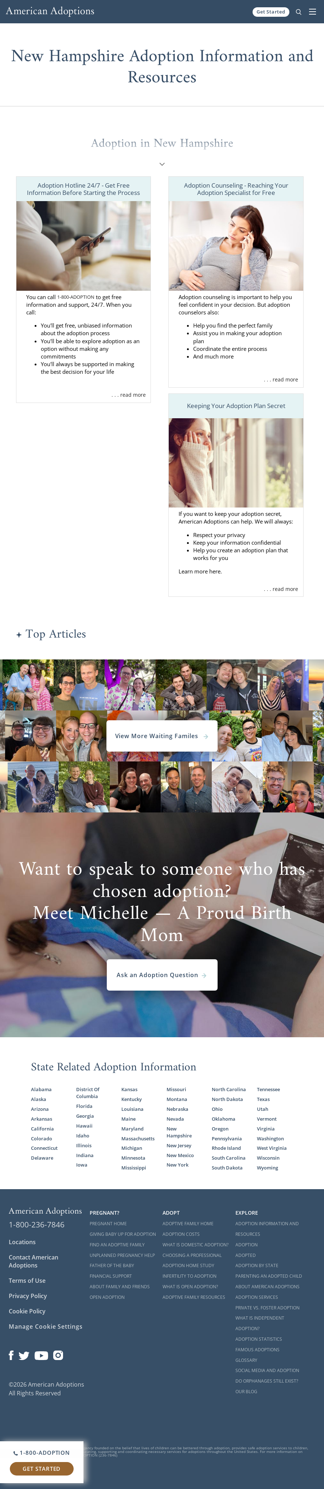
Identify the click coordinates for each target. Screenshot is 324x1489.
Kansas (129, 1089)
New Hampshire (179, 1132)
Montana (177, 1099)
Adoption (246, 1245)
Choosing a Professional (192, 1255)
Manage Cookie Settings (46, 1327)
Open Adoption (107, 1297)
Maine (128, 1119)
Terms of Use (27, 1281)
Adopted (245, 1255)
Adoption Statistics (258, 1339)
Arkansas (41, 1119)
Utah (262, 1109)
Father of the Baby (112, 1265)
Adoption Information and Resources (267, 1228)
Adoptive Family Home (188, 1223)
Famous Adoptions (257, 1350)
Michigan (131, 1148)
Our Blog (246, 1391)
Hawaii (84, 1125)
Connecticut (44, 1148)
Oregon (220, 1128)
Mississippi (133, 1167)
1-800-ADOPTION (75, 297)
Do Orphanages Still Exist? (266, 1381)
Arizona (40, 1109)
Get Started (271, 11)
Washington (270, 1138)
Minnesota (133, 1158)
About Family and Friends (120, 1287)
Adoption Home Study (188, 1265)
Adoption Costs (181, 1234)
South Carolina (229, 1158)
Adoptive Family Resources (194, 1297)
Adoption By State (256, 1265)
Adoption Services (256, 1297)
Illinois (83, 1145)
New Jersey (179, 1145)
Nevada (175, 1119)
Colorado (41, 1138)
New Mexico (180, 1155)
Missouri (176, 1089)
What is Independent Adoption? (259, 1323)
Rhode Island (226, 1148)
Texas (263, 1099)
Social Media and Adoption (267, 1370)
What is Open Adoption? (190, 1287)
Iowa (81, 1164)
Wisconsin (268, 1158)
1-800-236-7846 (37, 1224)
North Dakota (227, 1099)
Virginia (266, 1128)
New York (177, 1164)
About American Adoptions (267, 1287)
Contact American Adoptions (33, 1261)
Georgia (85, 1116)
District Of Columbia (87, 1093)
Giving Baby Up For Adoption (123, 1234)
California (42, 1128)
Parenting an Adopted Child (268, 1276)
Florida (84, 1106)
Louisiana (132, 1109)
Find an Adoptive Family (117, 1245)
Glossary (246, 1360)
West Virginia (272, 1148)
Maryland (132, 1128)
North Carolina (229, 1089)
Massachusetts (138, 1138)
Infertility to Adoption (189, 1276)
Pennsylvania (227, 1138)
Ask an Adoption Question (162, 975)
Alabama (41, 1089)
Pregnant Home (108, 1223)
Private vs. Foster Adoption (267, 1308)
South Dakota (227, 1167)
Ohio (217, 1109)
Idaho (82, 1135)
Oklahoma (223, 1119)
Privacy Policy (28, 1296)
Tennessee (268, 1089)
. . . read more (129, 394)
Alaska (38, 1099)
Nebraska (177, 1109)
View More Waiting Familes (162, 736)
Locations (22, 1242)
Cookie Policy (27, 1311)
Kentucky (131, 1099)
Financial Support (111, 1276)
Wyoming (267, 1167)
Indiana (85, 1155)
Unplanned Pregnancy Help (122, 1255)
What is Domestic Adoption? (196, 1245)
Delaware (42, 1158)
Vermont (267, 1119)
